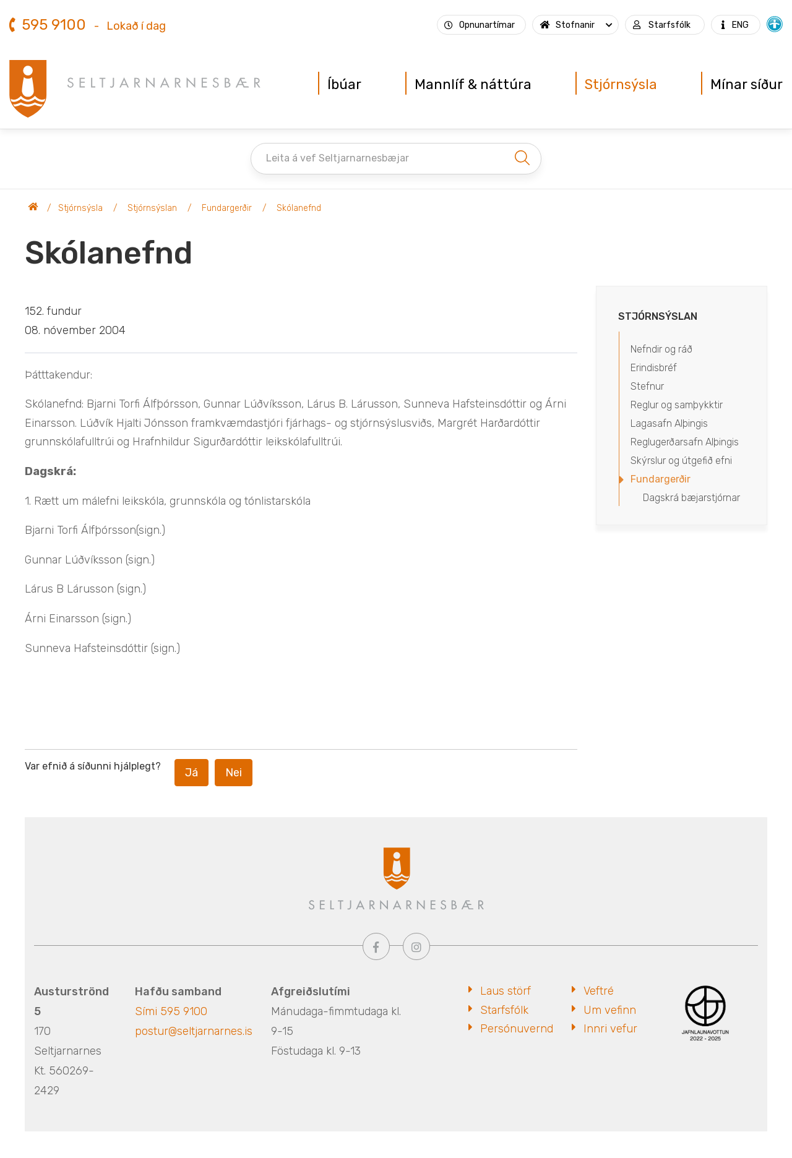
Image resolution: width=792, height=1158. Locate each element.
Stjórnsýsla (80, 208)
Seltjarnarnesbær (33, 208)
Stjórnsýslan (152, 208)
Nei (233, 772)
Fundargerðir (227, 208)
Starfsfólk (504, 1010)
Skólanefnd (299, 208)
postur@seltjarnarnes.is (193, 1031)
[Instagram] (416, 946)
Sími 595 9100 (171, 1011)
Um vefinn (609, 1010)
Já (191, 772)
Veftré (598, 991)
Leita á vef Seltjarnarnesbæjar (337, 158)
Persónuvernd (516, 1029)
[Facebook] (376, 946)
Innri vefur (610, 1029)
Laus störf (505, 991)
